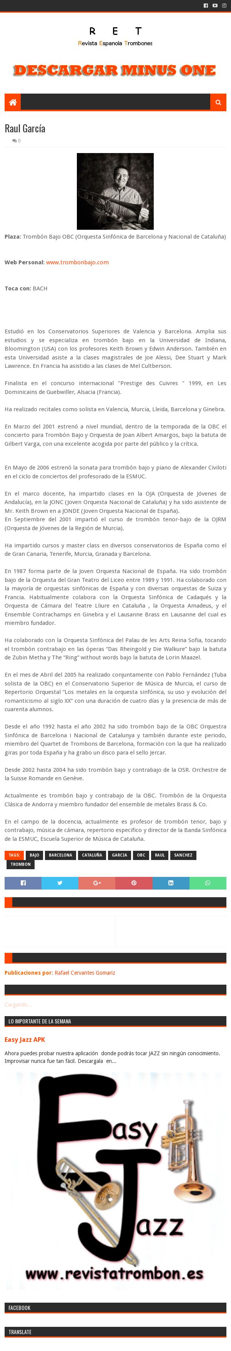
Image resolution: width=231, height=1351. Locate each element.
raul (160, 855)
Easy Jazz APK (25, 1039)
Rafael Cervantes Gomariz (85, 973)
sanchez (183, 855)
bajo (34, 855)
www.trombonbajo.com (77, 262)
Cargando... (18, 1005)
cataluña (92, 855)
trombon (20, 864)
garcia (119, 855)
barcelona (60, 855)
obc (141, 855)
